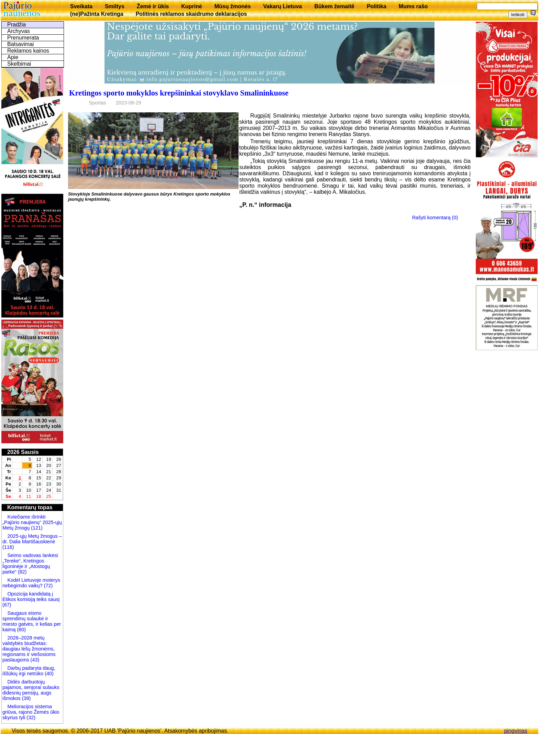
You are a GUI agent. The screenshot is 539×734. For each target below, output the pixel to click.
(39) (26, 698)
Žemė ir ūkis (153, 6)
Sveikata (81, 6)
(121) (37, 528)
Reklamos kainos (28, 51)
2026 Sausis (23, 452)
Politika (376, 6)
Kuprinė (191, 6)
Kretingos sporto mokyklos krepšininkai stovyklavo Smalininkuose (178, 93)
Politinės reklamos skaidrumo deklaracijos (191, 14)
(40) (48, 673)
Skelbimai (19, 64)
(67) (6, 605)
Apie (12, 57)
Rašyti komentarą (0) (435, 217)
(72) (48, 585)
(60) (20, 629)
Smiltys (114, 6)
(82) (22, 572)
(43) (34, 660)
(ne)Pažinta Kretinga (96, 14)
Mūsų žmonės (232, 6)
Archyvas (18, 31)
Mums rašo (413, 6)
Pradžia (16, 24)
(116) (8, 547)
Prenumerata (23, 38)
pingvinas (515, 731)
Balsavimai (20, 44)
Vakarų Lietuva (282, 6)
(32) (30, 717)
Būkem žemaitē (334, 6)
